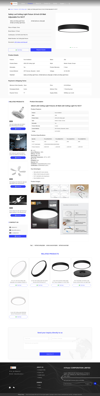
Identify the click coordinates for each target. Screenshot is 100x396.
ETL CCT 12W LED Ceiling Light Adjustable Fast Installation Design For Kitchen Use (18, 281)
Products (30, 3)
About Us (38, 3)
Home (23, 3)
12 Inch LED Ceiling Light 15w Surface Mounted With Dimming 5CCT (39, 281)
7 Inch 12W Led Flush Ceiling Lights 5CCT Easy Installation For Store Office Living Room (60, 281)
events (55, 3)
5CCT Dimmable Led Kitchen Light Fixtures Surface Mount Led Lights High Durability (81, 281)
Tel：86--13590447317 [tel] (15, 371)
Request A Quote (41, 49)
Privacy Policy (21, 394)
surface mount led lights (52, 245)
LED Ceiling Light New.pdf (20, 42)
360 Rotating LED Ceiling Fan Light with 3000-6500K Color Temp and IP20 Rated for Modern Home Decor (18, 183)
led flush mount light (63, 245)
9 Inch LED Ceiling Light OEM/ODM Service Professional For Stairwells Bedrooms (18, 313)
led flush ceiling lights (40, 245)
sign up (87, 383)
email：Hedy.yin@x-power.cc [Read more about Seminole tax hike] (16, 373)
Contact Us (47, 3)
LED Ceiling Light (22, 9)
